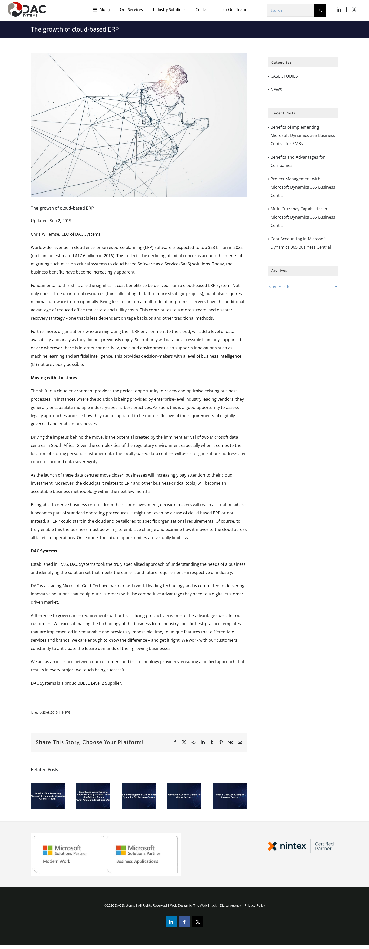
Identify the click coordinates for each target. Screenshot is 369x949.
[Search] (320, 10)
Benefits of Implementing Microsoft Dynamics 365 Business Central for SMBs (303, 135)
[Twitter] (354, 9)
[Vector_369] (139, 125)
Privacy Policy (254, 905)
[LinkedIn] (339, 9)
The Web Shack (205, 905)
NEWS (66, 712)
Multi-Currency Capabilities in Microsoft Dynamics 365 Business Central (303, 217)
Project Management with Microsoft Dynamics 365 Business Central (303, 187)
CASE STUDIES (284, 76)
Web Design (179, 905)
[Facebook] (346, 9)
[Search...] (290, 10)
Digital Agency (230, 905)
